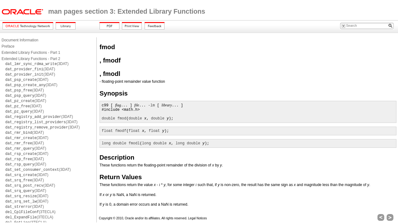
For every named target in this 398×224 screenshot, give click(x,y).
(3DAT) (36, 64)
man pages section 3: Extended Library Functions (126, 11)
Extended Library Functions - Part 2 (31, 59)
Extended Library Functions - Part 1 (31, 52)
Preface (8, 46)
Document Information (20, 40)
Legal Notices (197, 218)
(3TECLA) (30, 212)
